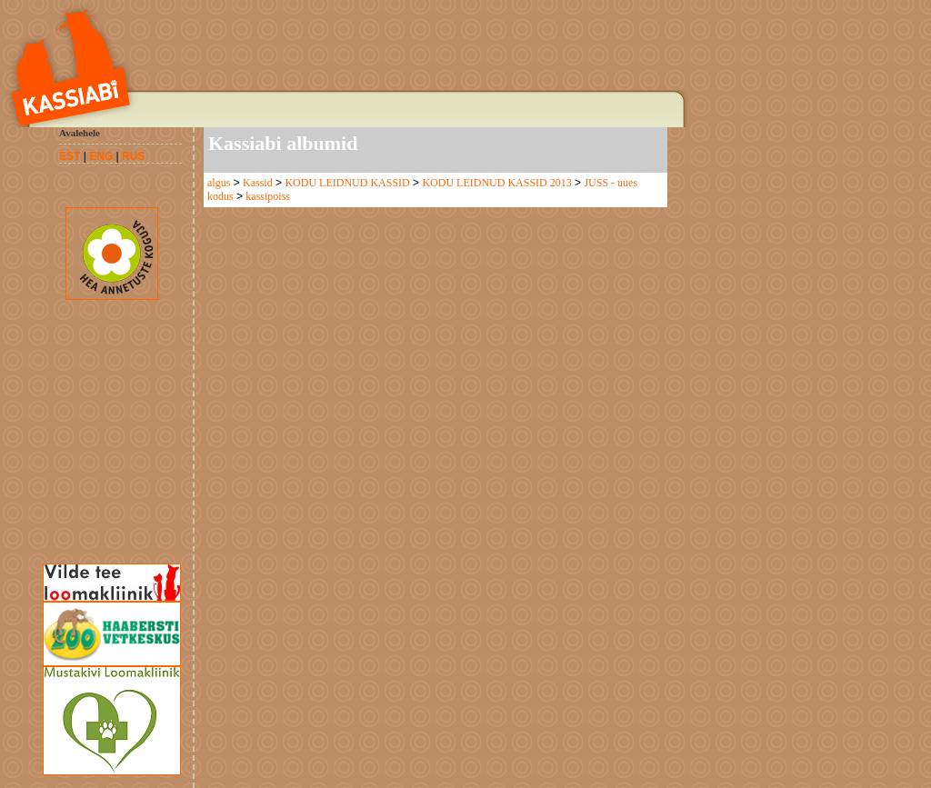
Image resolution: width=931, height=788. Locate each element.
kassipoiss (267, 196)
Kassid (258, 182)
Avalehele (79, 132)
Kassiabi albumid (282, 143)
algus (218, 182)
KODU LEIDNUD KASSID (347, 182)
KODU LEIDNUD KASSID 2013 (496, 182)
